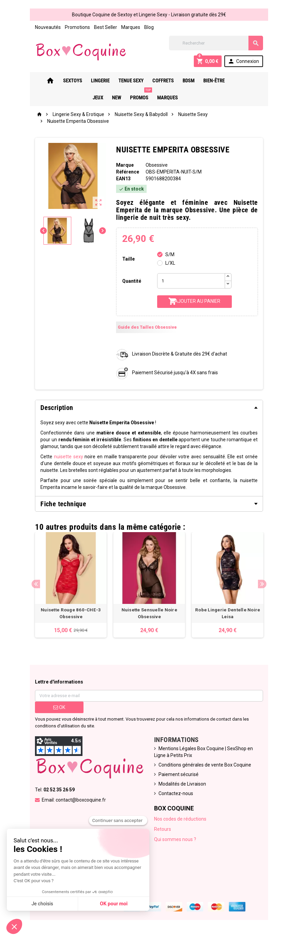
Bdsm (183, 81)
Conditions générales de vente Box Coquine (205, 766)
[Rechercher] (216, 43)
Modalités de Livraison (182, 785)
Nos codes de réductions (180, 820)
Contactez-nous (176, 794)
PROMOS (135, 95)
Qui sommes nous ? (175, 840)
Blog (147, 27)
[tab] (149, 407)
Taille (128, 259)
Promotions (76, 27)
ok (58, 708)
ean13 (123, 178)
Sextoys (67, 81)
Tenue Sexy (125, 81)
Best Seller (104, 27)
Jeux (233, 81)
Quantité (131, 281)
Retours (162, 830)
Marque (124, 165)
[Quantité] (191, 281)
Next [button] (263, 584)
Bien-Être (209, 81)
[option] (70, 585)
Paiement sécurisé (179, 775)
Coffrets (158, 81)
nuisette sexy (67, 456)
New (252, 81)
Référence (127, 172)
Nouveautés (46, 27)
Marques (129, 27)
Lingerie (95, 81)
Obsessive (156, 165)
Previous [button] (34, 584)
